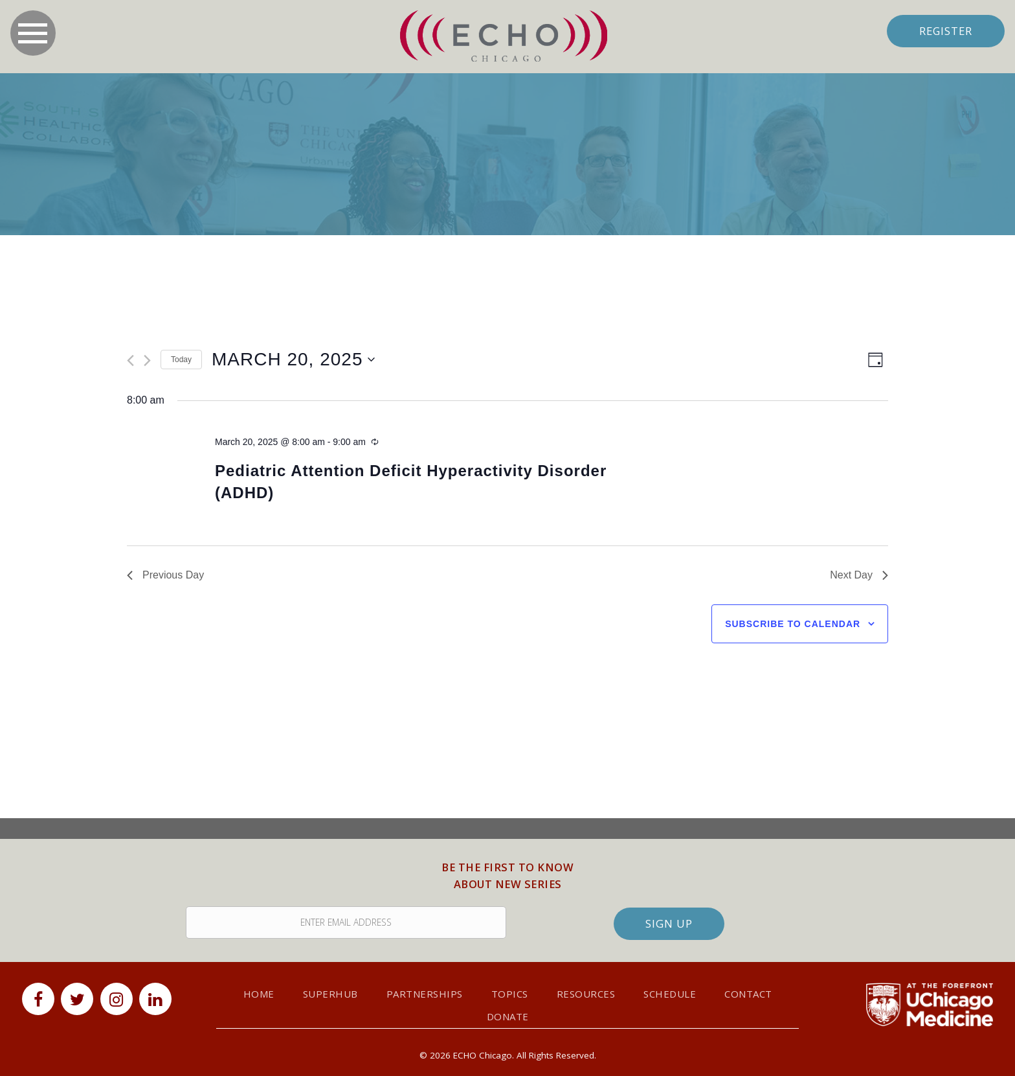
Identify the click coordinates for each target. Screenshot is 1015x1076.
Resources (586, 993)
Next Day (859, 574)
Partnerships (424, 993)
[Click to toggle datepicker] (293, 359)
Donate (508, 1015)
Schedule (669, 993)
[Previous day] (130, 360)
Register (941, 31)
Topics (509, 993)
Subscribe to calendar (792, 624)
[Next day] (147, 360)
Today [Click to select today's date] (181, 359)
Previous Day (165, 574)
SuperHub (330, 993)
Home (258, 993)
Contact (748, 993)
